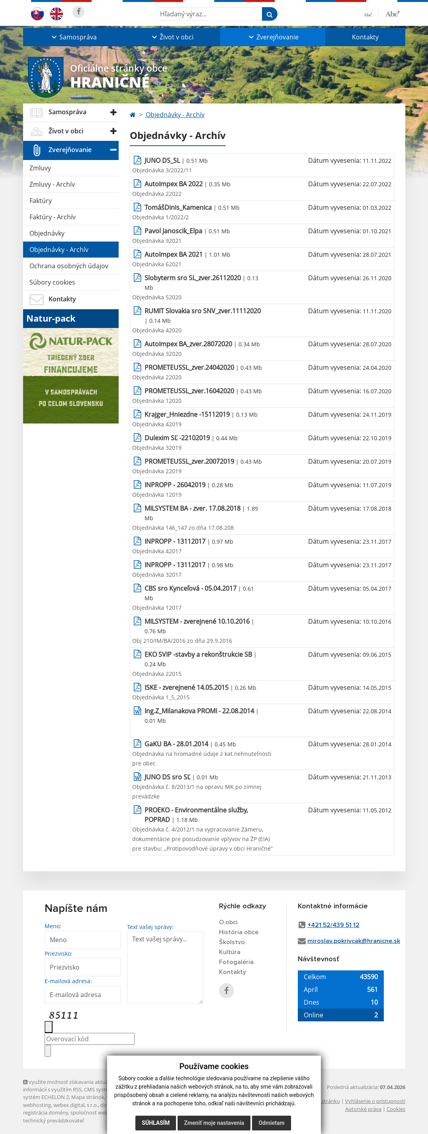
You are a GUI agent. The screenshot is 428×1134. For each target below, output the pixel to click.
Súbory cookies (52, 282)
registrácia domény (45, 1112)
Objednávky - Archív (58, 249)
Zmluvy (40, 168)
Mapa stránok (87, 1097)
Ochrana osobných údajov (68, 266)
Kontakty (365, 37)
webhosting (37, 1105)
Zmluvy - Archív (52, 184)
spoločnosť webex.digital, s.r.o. (106, 1112)
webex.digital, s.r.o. (75, 1105)
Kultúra (229, 952)
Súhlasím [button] (156, 1123)
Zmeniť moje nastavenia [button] (214, 1123)
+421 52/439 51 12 (333, 925)
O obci (228, 922)
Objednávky (46, 233)
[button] (73, 37)
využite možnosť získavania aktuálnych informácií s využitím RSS (72, 1085)
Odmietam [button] (271, 1123)
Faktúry (40, 200)
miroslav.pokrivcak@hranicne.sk (353, 941)
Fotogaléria (236, 962)
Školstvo (232, 942)
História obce (238, 932)
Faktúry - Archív (52, 217)
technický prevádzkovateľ (53, 1120)
